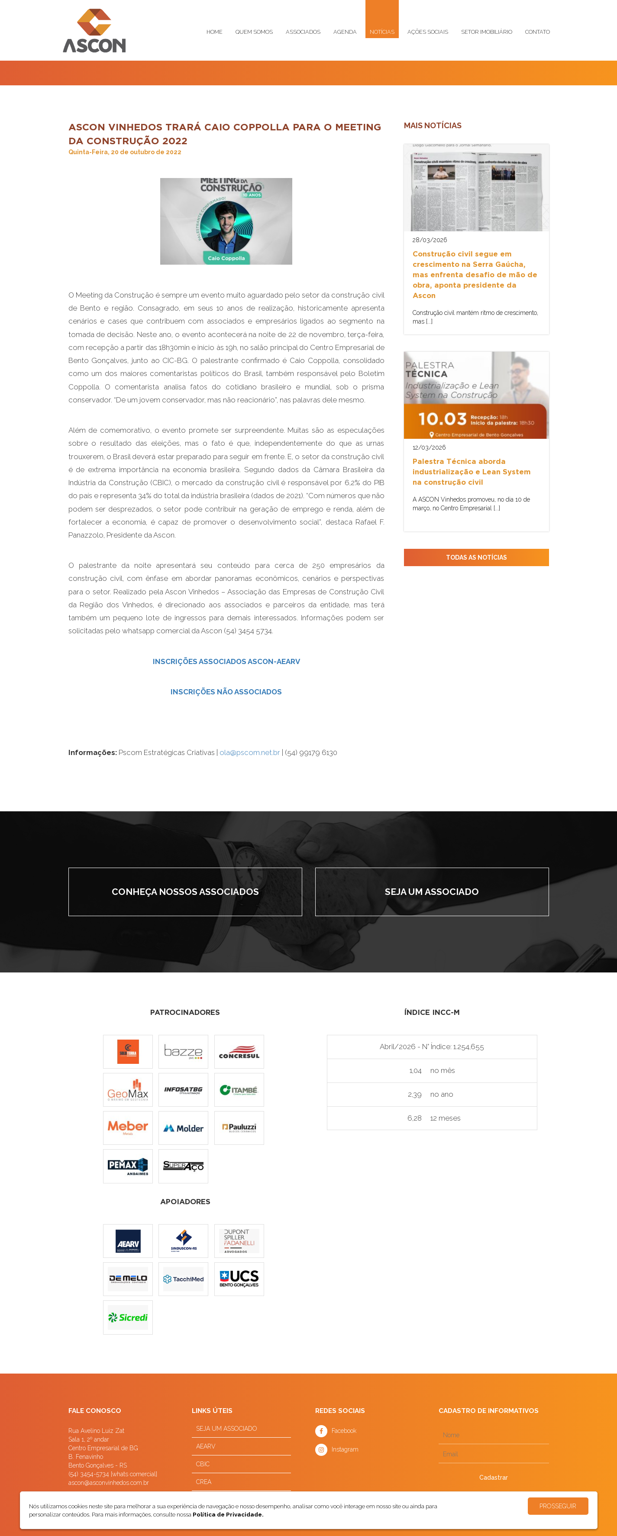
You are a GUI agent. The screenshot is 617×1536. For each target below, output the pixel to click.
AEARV (206, 1446)
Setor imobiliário (486, 32)
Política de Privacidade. (228, 1514)
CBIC (203, 1464)
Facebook (344, 1430)
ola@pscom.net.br (250, 752)
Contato (537, 32)
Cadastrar (493, 1477)
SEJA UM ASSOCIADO (226, 1428)
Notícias (382, 32)
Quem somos (254, 32)
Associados (303, 32)
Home (215, 32)
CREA (203, 1481)
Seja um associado (432, 891)
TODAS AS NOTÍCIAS (476, 557)
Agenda (345, 32)
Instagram (345, 1449)
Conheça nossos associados (185, 891)
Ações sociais (427, 32)
